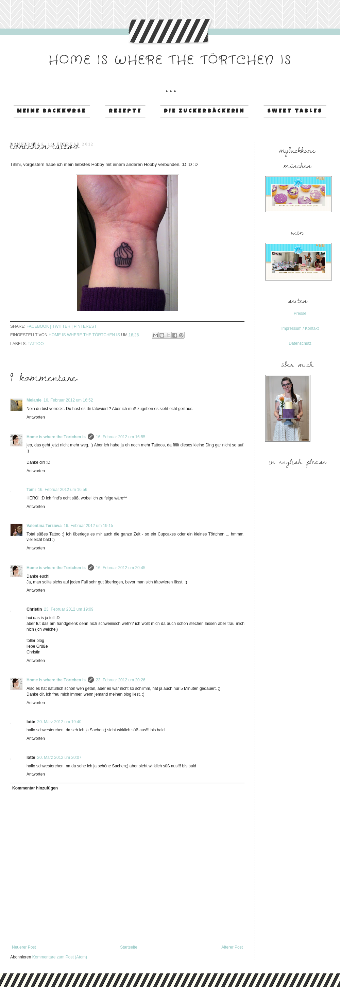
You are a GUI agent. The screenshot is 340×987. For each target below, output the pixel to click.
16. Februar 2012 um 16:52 (68, 400)
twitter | (63, 326)
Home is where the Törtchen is (56, 437)
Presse (300, 313)
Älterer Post (232, 947)
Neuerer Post (24, 947)
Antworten (36, 417)
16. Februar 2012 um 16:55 (120, 437)
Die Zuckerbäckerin (204, 111)
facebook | (39, 326)
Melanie (34, 400)
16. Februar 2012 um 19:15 (88, 525)
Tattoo (36, 343)
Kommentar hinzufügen (35, 788)
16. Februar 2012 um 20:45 (120, 567)
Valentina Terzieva (44, 525)
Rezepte (125, 111)
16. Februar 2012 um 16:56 (62, 489)
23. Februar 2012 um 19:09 (68, 609)
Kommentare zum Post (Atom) (59, 957)
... (170, 81)
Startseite (128, 947)
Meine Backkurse (51, 111)
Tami (31, 489)
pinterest (85, 326)
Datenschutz (300, 343)
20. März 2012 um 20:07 (59, 757)
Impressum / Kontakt (300, 328)
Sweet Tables (295, 111)
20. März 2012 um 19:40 (59, 721)
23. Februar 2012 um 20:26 (120, 680)
